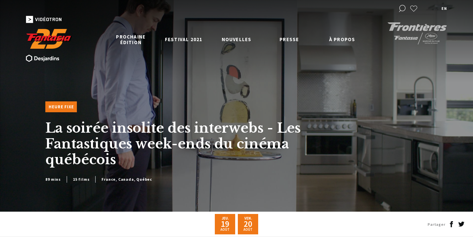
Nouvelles (237, 39)
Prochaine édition (131, 39)
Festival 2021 (184, 39)
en (444, 8)
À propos (342, 39)
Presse (289, 39)
